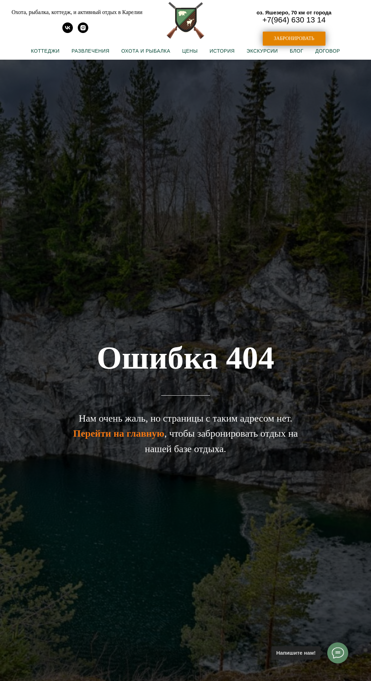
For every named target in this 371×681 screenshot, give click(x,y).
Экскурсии (262, 51)
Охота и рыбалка (145, 51)
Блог (296, 51)
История (222, 51)
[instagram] (83, 31)
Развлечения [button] (90, 51)
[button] (294, 39)
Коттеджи (45, 51)
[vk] (67, 31)
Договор (327, 51)
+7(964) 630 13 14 (293, 19)
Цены (190, 51)
